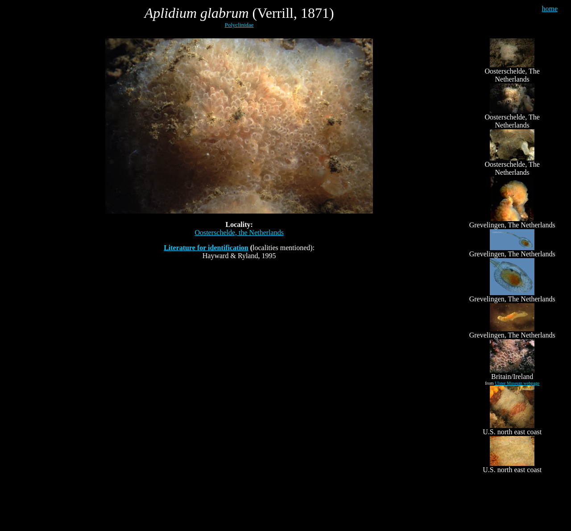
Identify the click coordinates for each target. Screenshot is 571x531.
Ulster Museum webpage (517, 383)
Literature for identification (206, 247)
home (550, 8)
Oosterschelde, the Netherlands (238, 232)
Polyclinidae (239, 24)
